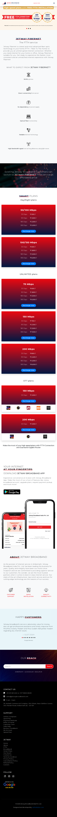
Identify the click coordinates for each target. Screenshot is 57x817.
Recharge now (28, 231)
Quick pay (37, 3)
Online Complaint (9, 716)
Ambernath (19, 672)
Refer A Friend (8, 722)
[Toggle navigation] (54, 3)
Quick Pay (7, 718)
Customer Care (9, 724)
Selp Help (7, 726)
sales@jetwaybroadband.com (17, 696)
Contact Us (7, 755)
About (5, 745)
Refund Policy (8, 762)
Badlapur (38, 672)
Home (5, 743)
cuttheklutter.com (38, 807)
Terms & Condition (10, 757)
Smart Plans (7, 751)
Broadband (7, 749)
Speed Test (7, 732)
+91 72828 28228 (26, 693)
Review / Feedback (10, 728)
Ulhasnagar (29, 672)
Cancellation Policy (10, 761)
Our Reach (7, 753)
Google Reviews (28, 640)
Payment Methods (10, 720)
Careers (6, 764)
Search (49, 666)
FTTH (5, 747)
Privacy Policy (8, 759)
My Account (7, 730)
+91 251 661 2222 (11, 693)
